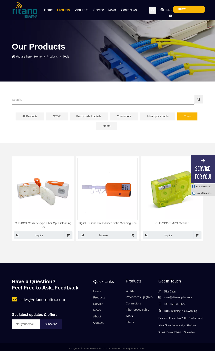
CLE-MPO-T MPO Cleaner (172, 223)
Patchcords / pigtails (88, 116)
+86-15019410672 (203, 186)
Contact (98, 322)
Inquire (28, 235)
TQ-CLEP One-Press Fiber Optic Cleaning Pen (107, 223)
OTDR (57, 116)
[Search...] (103, 100)
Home (97, 291)
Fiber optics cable (158, 116)
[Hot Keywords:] (152, 10)
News (97, 310)
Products (99, 297)
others (106, 125)
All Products (29, 116)
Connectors (124, 116)
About (97, 316)
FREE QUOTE (185, 10)
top (207, 337)
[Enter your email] (25, 324)
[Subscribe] (51, 324)
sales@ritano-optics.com (205, 193)
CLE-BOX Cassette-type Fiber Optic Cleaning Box (43, 225)
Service (98, 303)
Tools (187, 116)
